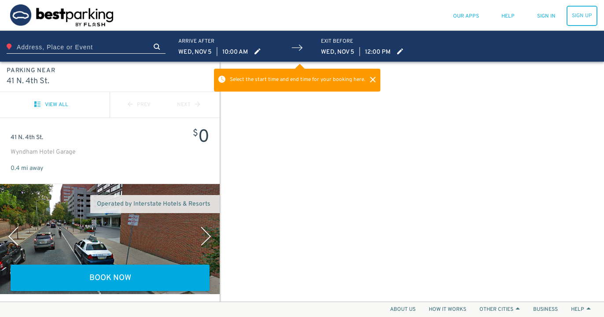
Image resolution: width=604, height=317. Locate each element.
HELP (581, 309)
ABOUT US (403, 309)
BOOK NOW (110, 278)
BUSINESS (545, 309)
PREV (139, 104)
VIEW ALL (51, 104)
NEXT (188, 104)
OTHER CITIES (499, 309)
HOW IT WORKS (447, 309)
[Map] (412, 182)
